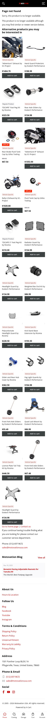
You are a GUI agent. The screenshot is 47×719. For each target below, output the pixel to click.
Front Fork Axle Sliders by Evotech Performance (12, 422)
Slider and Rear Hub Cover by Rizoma (10, 378)
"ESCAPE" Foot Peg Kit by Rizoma (11, 108)
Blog (4, 606)
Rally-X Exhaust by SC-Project (11, 199)
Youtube (6, 615)
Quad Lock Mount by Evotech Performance (33, 422)
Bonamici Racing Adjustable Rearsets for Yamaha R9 (21, 570)
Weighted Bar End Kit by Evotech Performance (35, 287)
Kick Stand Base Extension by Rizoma (33, 331)
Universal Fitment (10, 640)
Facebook (6, 611)
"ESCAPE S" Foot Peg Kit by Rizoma (12, 243)
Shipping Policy (9, 631)
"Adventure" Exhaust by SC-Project (12, 64)
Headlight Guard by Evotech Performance (11, 287)
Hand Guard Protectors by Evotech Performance (35, 64)
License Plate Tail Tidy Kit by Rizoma (11, 466)
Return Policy (8, 635)
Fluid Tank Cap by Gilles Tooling (35, 199)
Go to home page (10, 526)
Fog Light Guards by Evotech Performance (33, 378)
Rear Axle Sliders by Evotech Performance (33, 108)
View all (41, 557)
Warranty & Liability (11, 644)
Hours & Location (10, 594)
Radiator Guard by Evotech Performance (33, 243)
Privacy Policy (8, 648)
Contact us (26, 526)
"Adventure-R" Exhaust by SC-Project (34, 153)
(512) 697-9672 (11, 676)
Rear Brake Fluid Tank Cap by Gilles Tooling (11, 153)
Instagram (7, 619)
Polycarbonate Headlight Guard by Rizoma (10, 333)
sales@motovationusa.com (15, 547)
